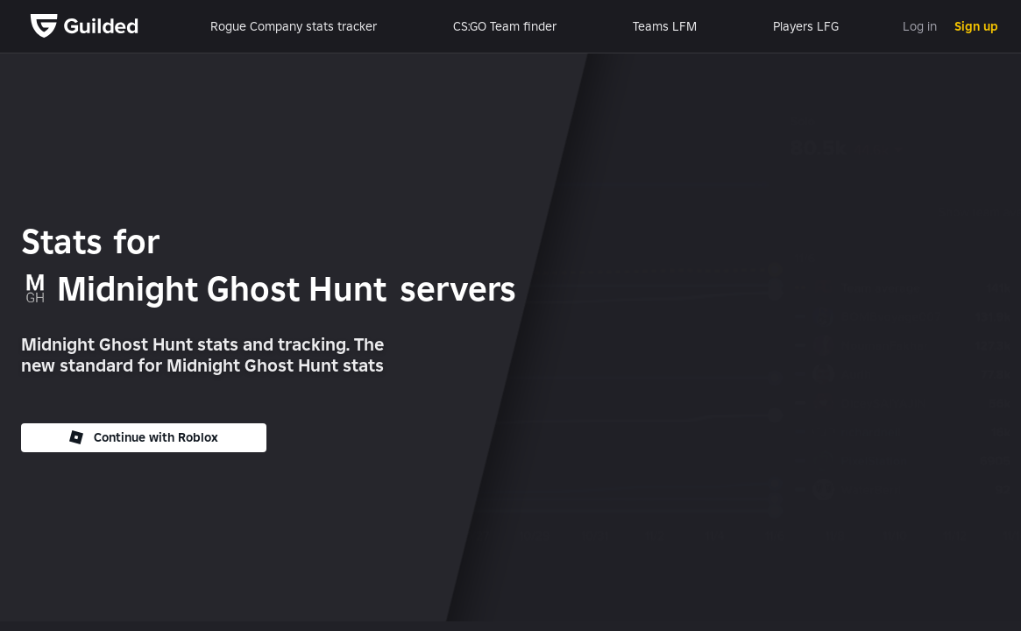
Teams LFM (665, 26)
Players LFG (806, 26)
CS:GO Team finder (505, 26)
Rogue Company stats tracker (293, 26)
